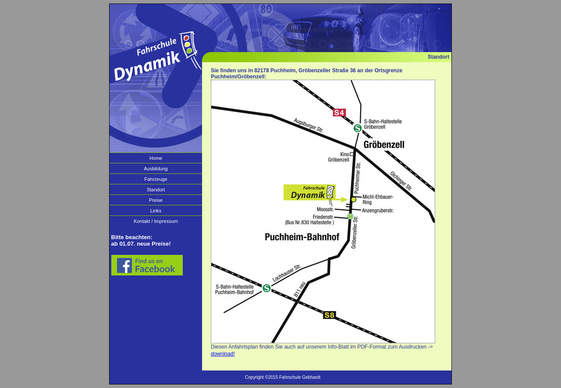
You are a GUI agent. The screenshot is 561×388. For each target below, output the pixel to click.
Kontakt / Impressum (156, 221)
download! (223, 354)
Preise (156, 200)
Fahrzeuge (155, 179)
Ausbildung (155, 168)
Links (156, 210)
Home (155, 158)
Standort (156, 189)
